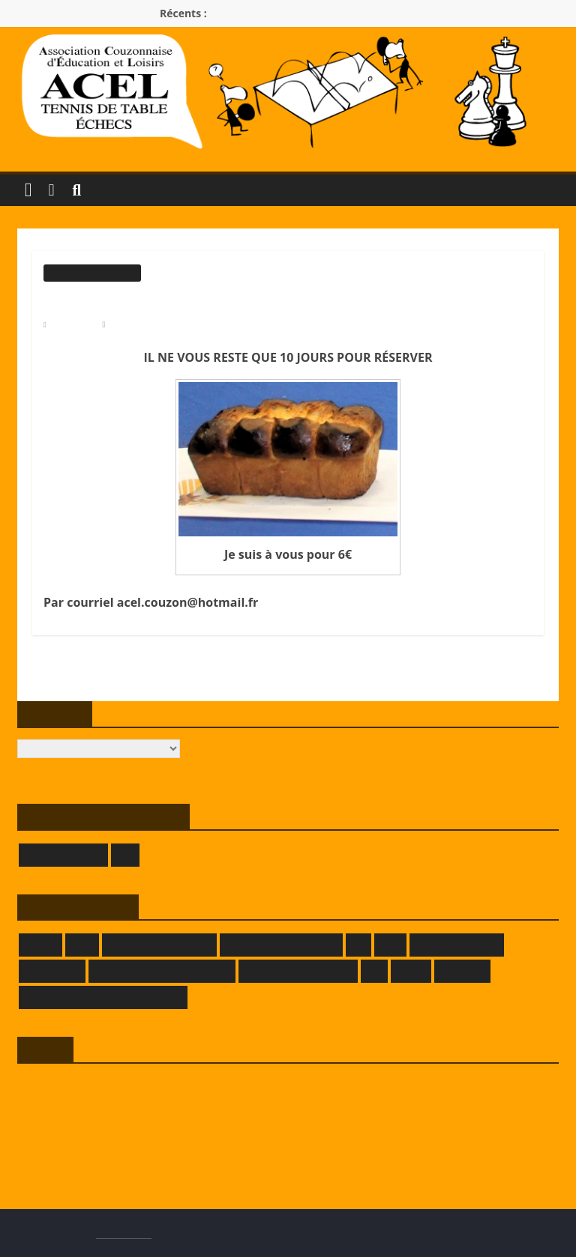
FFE (359, 945)
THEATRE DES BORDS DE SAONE (103, 997)
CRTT (82, 945)
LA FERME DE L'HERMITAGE (162, 971)
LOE (125, 855)
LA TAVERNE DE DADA (298, 971)
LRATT (411, 971)
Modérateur (133, 324)
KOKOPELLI (52, 971)
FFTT (390, 945)
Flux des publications (62, 1109)
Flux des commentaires (66, 1133)
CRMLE (40, 945)
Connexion (40, 1086)
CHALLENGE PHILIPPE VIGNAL (440, 683)
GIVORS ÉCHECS (63, 855)
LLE (374, 971)
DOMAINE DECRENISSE (281, 945)
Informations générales (92, 272)
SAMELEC (462, 971)
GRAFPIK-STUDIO (456, 945)
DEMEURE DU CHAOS (159, 945)
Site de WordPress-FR (63, 1156)
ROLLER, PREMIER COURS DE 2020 (145, 683)
